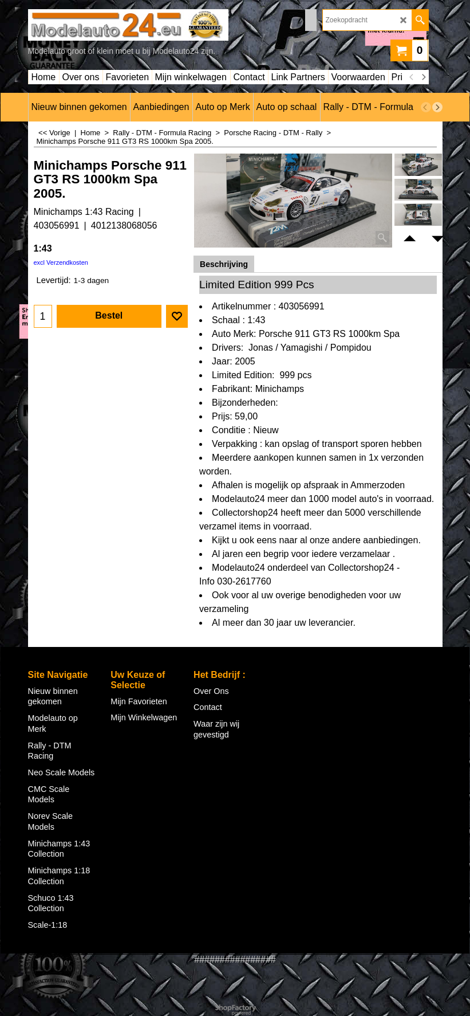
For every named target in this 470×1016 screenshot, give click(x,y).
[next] (423, 77)
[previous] (412, 77)
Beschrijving (224, 264)
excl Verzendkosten (61, 262)
